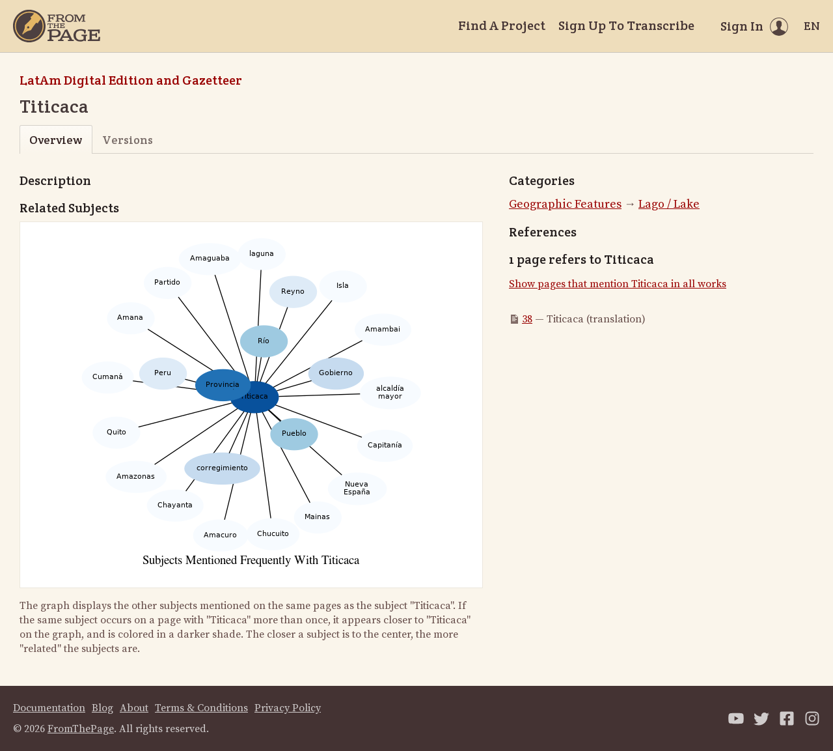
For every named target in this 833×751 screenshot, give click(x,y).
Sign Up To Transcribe (626, 25)
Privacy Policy (287, 708)
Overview (55, 139)
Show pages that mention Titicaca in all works (617, 283)
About (134, 708)
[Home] (56, 26)
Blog (102, 708)
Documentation (49, 708)
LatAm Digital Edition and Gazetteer (131, 80)
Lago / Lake (669, 204)
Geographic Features (565, 204)
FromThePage (81, 728)
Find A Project (501, 25)
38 (527, 319)
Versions (127, 139)
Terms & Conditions (201, 708)
